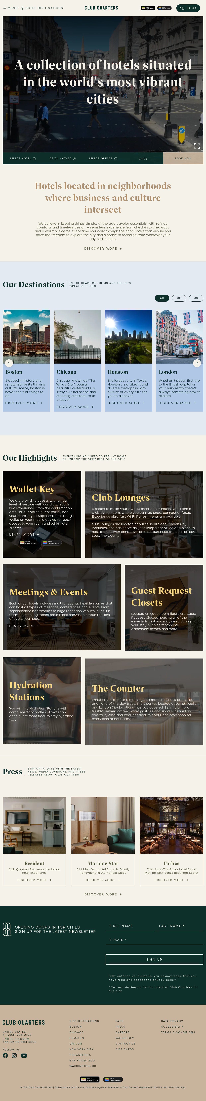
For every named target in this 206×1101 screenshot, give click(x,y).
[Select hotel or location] (23, 158)
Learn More (22, 537)
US (196, 298)
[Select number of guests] (103, 158)
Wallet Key (125, 1038)
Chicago (77, 1032)
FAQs (120, 1021)
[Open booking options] (188, 8)
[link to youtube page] (24, 1055)
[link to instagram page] (14, 1055)
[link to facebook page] (5, 1055)
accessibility (172, 1026)
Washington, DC (83, 1066)
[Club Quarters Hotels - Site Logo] (101, 8)
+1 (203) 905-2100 (17, 1034)
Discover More (100, 248)
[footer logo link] (24, 1023)
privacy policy (164, 979)
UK (179, 298)
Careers (123, 1032)
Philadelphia (80, 1054)
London (76, 1043)
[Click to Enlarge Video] (197, 146)
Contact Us (126, 1043)
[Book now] (183, 158)
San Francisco (82, 1060)
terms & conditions (178, 1032)
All (162, 298)
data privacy (172, 1021)
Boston (76, 1026)
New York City (82, 1049)
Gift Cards (125, 1049)
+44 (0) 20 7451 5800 (20, 1042)
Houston (77, 1038)
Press (120, 1026)
